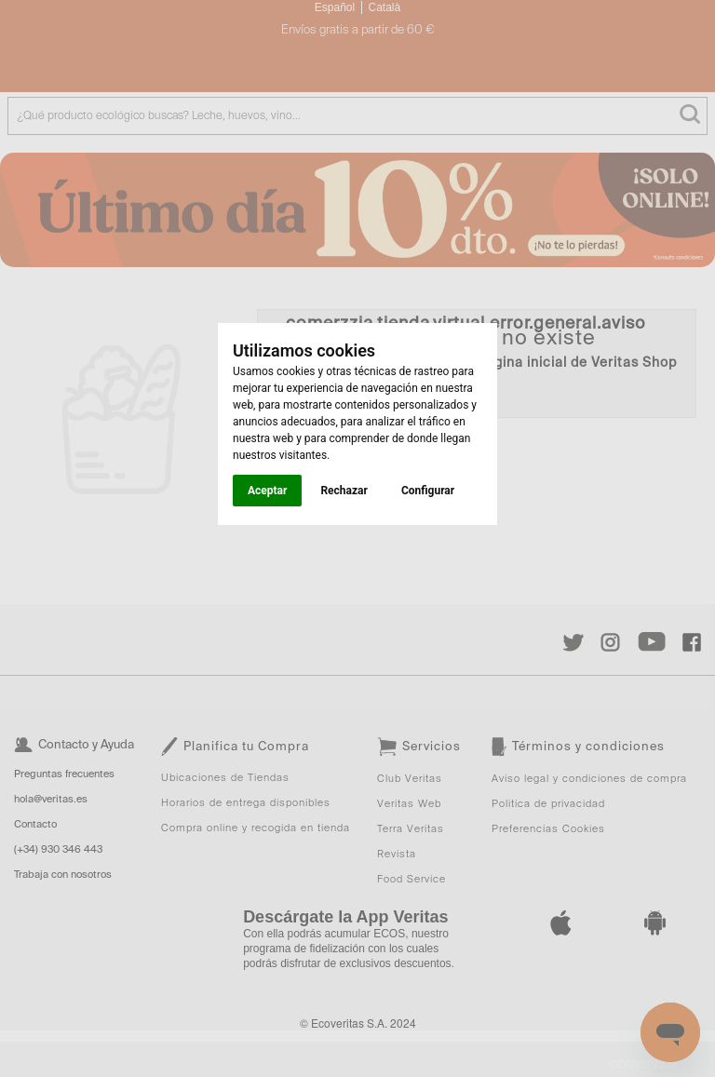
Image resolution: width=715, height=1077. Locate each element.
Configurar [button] (427, 490)
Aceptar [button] (267, 490)
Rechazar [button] (343, 490)
